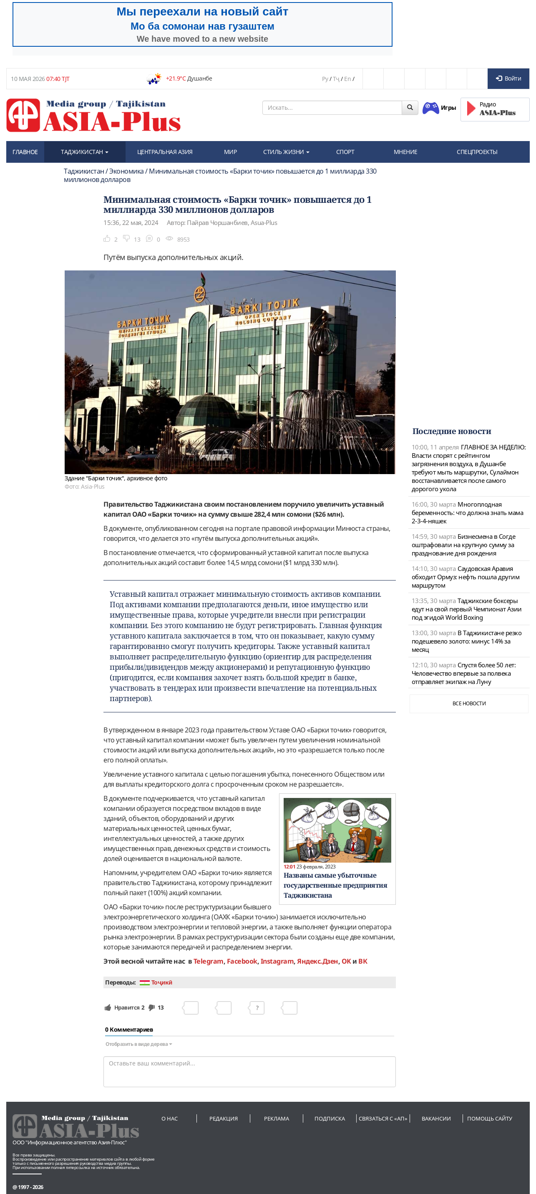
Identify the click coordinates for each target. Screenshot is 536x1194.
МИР (230, 152)
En (347, 79)
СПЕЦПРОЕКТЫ (477, 152)
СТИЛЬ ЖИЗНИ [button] (286, 152)
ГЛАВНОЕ (25, 152)
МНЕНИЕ (406, 152)
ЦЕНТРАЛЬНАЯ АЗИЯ (165, 152)
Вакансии (436, 1118)
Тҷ (336, 79)
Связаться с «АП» (383, 1118)
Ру (325, 79)
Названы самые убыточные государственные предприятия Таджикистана (336, 885)
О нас (169, 1118)
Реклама (276, 1118)
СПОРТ (345, 152)
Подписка (330, 1118)
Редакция (223, 1118)
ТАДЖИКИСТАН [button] (84, 152)
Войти (508, 78)
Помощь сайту (489, 1118)
